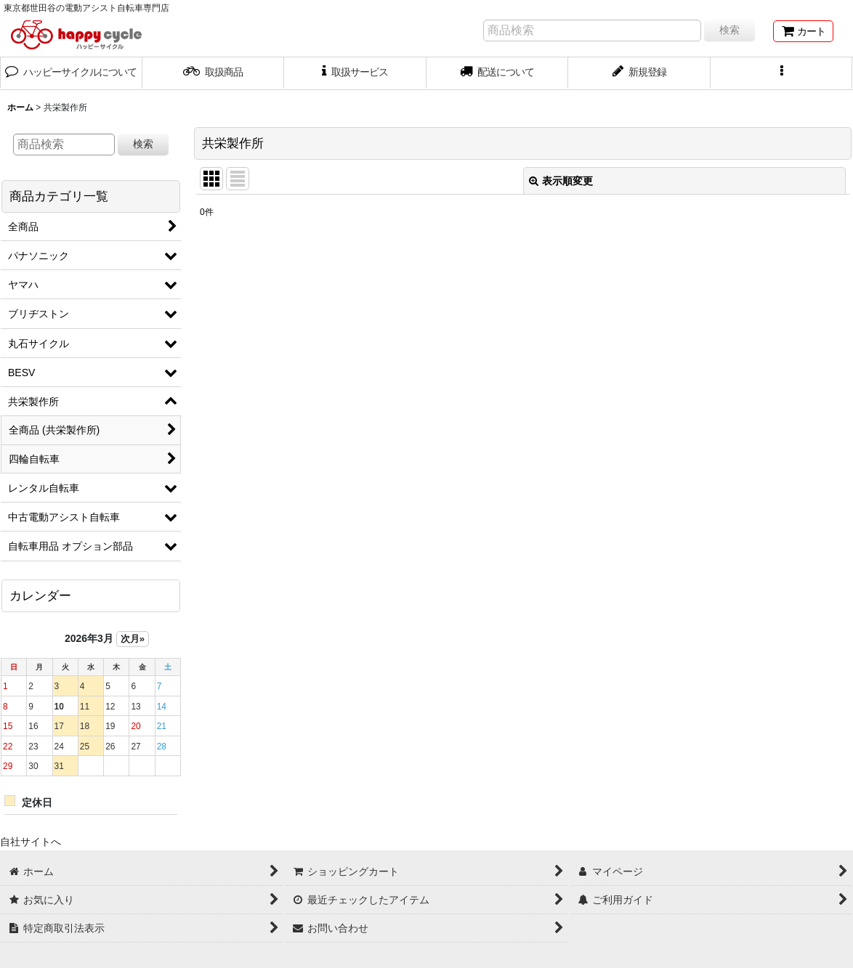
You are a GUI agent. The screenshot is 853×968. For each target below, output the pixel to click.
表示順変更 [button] (561, 181)
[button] (782, 73)
